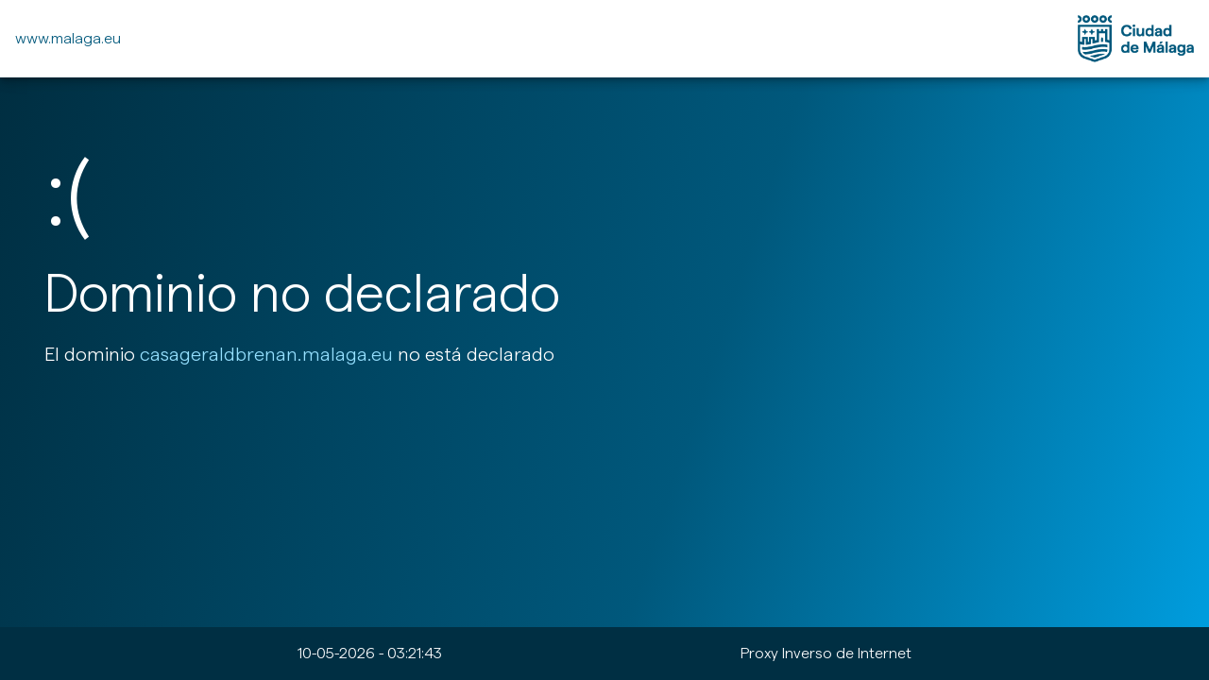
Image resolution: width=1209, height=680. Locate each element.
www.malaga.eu (68, 38)
